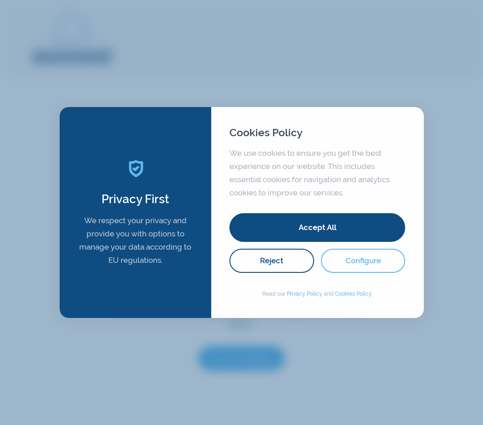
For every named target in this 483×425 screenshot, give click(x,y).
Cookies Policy (353, 294)
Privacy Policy (304, 294)
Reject (271, 260)
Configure (363, 260)
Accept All (317, 227)
